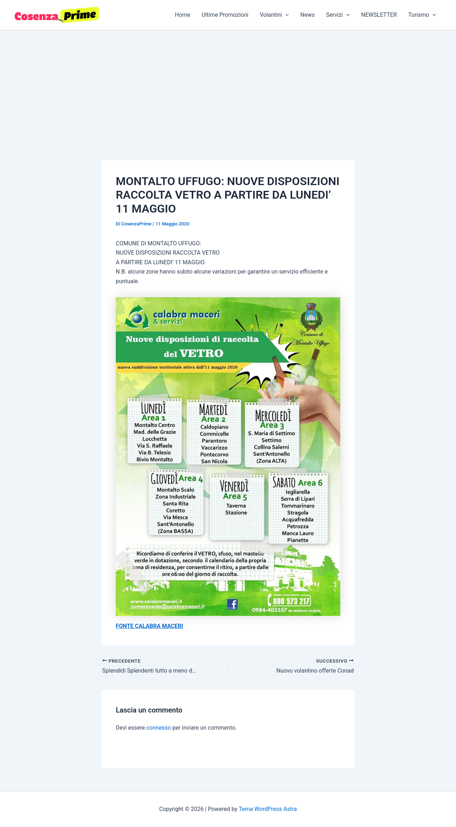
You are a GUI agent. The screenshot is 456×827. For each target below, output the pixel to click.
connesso (158, 727)
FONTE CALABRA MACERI (149, 626)
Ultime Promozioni (225, 14)
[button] (285, 15)
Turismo (422, 15)
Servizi (338, 15)
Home (182, 14)
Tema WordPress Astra (268, 809)
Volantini (274, 15)
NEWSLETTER (379, 14)
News (307, 14)
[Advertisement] (228, 84)
